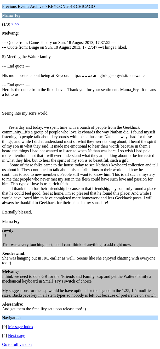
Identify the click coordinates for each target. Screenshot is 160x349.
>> (17, 24)
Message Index (20, 326)
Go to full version (17, 344)
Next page (16, 335)
